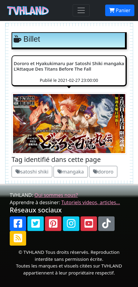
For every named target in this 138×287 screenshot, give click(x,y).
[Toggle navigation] (81, 10)
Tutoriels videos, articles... (90, 202)
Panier (119, 10)
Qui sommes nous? (56, 195)
